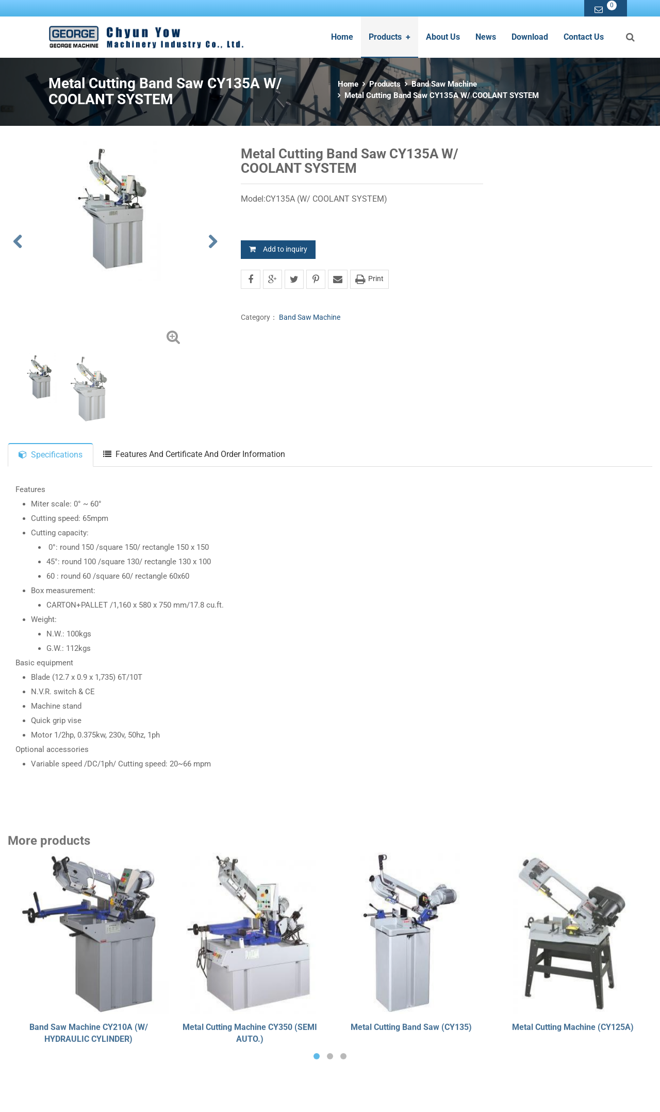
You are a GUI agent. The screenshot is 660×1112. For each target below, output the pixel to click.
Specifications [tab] (50, 455)
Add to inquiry (278, 249)
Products (385, 84)
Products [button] (389, 37)
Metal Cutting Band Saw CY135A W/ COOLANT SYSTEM (441, 95)
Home (342, 37)
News (485, 37)
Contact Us (584, 37)
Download (530, 37)
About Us (443, 37)
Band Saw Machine (444, 84)
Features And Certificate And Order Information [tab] (194, 454)
